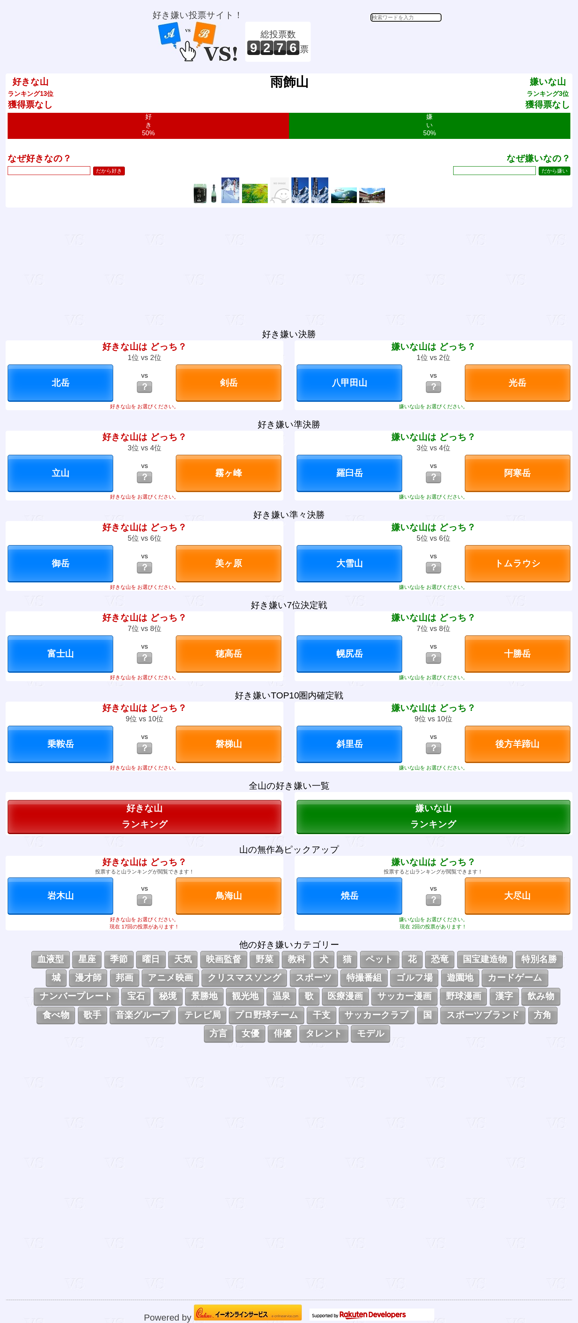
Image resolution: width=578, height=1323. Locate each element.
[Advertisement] (377, 42)
